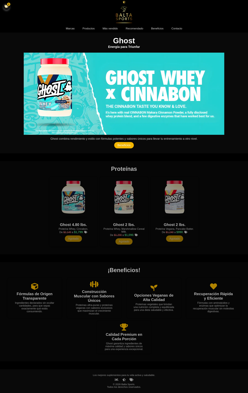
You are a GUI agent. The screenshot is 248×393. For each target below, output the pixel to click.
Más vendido (110, 28)
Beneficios (157, 28)
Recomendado (134, 28)
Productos (89, 28)
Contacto (176, 28)
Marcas (70, 28)
